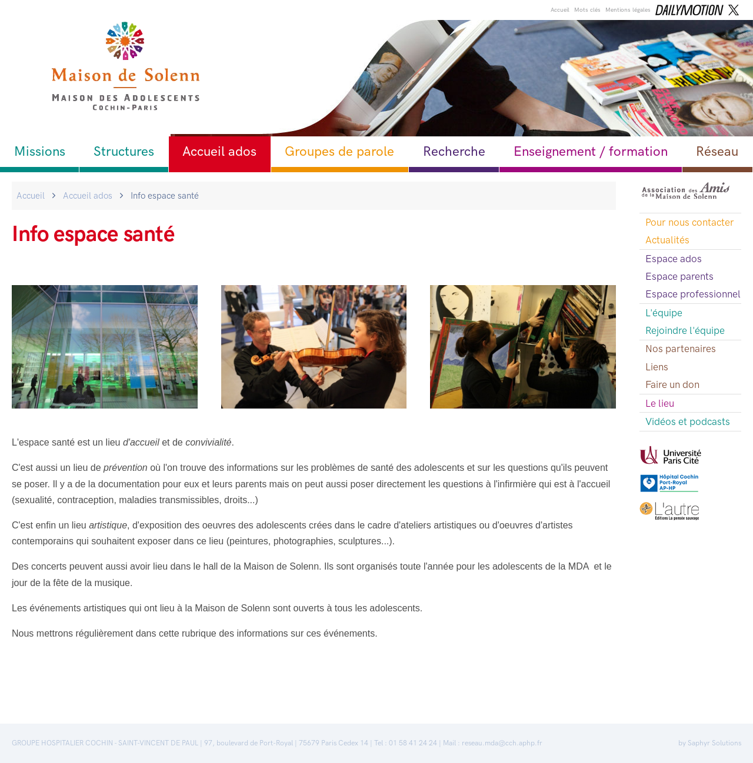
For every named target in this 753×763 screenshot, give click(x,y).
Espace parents (679, 276)
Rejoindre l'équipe (685, 330)
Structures (124, 151)
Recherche (454, 151)
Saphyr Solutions (714, 743)
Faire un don (672, 384)
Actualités (667, 240)
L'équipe (663, 313)
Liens (656, 367)
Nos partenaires (680, 348)
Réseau (717, 151)
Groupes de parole (339, 151)
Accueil (560, 10)
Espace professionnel (693, 294)
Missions (39, 151)
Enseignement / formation (591, 151)
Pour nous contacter (689, 222)
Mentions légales (628, 10)
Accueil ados (219, 151)
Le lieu (659, 403)
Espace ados (673, 259)
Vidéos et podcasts (687, 421)
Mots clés (587, 10)
